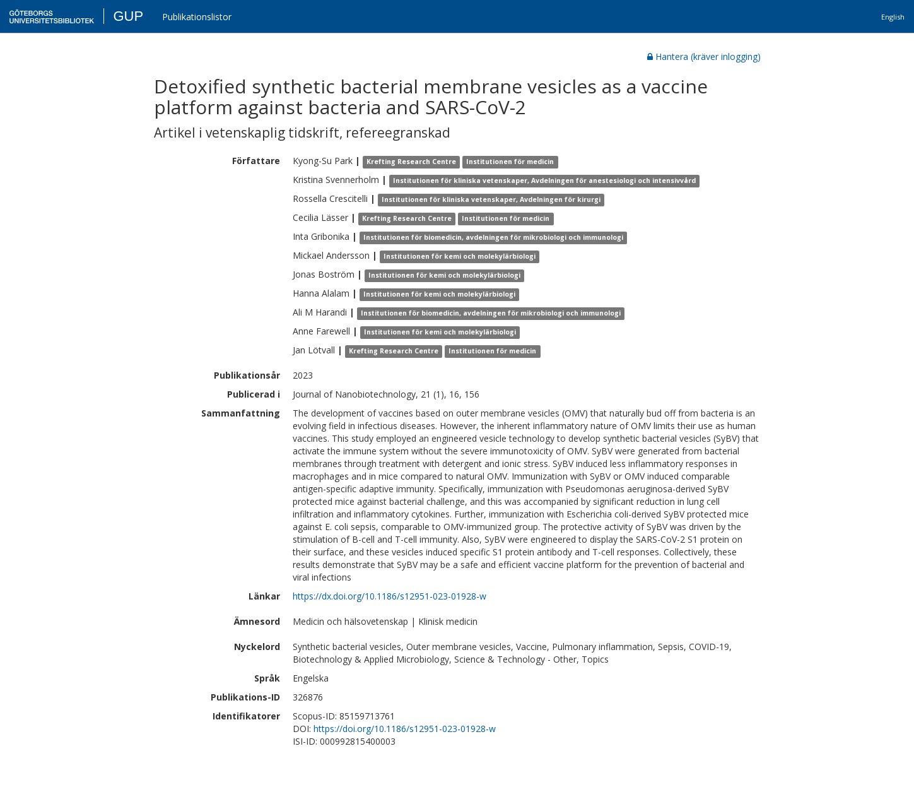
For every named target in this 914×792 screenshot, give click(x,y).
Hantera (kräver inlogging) (704, 56)
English (893, 16)
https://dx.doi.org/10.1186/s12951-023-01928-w (389, 596)
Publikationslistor (196, 17)
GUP (128, 16)
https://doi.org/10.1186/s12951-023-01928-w (404, 729)
